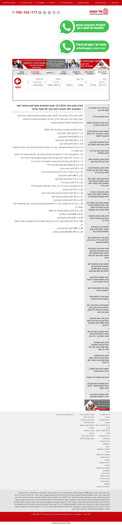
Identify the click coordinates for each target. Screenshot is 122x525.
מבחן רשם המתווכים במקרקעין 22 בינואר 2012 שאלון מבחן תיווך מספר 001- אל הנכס (98, 359)
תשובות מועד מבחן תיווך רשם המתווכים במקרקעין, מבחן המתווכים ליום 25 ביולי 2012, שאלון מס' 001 (98, 308)
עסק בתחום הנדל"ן (87, 439)
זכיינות (52, 3)
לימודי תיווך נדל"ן (87, 436)
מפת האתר (61, 519)
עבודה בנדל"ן (105, 479)
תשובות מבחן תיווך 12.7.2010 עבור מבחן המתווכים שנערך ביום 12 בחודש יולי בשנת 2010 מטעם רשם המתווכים (98, 206)
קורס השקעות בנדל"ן (101, 117)
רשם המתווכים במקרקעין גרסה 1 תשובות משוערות (99, 395)
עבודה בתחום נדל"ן (87, 415)
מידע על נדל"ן (89, 417)
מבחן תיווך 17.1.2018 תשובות (98, 377)
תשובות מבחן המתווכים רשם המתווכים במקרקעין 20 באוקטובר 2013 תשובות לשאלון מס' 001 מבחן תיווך (98, 267)
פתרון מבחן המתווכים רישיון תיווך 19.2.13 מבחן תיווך (99, 160)
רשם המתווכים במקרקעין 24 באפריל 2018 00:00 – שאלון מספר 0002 (98, 386)
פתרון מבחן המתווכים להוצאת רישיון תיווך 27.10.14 (98, 124)
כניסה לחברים (26, 3)
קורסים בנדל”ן (67, 3)
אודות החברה (100, 3)
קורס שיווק (106, 473)
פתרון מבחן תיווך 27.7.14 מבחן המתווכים (99, 152)
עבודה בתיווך (105, 476)
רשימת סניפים (84, 3)
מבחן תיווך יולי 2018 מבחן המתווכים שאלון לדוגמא (99, 298)
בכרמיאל (100, 449)
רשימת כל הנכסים (103, 487)
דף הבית (115, 3)
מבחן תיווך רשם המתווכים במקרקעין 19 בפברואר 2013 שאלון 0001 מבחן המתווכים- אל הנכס (98, 321)
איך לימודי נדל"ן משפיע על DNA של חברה (99, 109)
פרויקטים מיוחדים (87, 420)
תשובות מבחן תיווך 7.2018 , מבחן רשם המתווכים (98, 370)
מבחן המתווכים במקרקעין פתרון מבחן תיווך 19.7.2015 (98, 143)
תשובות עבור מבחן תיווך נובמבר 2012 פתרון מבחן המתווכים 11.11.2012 (99, 229)
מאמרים (41, 3)
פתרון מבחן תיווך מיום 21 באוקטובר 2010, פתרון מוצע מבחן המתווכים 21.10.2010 (98, 194)
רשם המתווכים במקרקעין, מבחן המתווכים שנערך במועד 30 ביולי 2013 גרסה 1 (98, 279)
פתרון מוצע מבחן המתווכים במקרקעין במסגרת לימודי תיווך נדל (99, 218)
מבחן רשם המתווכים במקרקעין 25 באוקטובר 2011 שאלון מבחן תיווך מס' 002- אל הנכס (99, 345)
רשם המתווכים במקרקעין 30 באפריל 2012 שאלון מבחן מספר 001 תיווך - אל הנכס (98, 334)
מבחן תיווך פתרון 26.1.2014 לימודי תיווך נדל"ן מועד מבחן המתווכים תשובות (98, 240)
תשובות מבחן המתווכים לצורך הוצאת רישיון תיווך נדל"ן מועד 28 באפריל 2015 (98, 133)
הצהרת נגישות (9, 3)
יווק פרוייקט (88, 422)
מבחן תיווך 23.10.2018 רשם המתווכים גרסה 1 (98, 289)
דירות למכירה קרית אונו (65, 415)
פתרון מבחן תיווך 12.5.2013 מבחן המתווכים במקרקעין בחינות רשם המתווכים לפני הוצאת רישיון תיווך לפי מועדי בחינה (98, 253)
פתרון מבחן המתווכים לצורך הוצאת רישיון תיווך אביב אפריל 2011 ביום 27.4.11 (98, 170)
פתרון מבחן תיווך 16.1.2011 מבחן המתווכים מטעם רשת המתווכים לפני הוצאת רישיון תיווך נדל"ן (98, 182)
